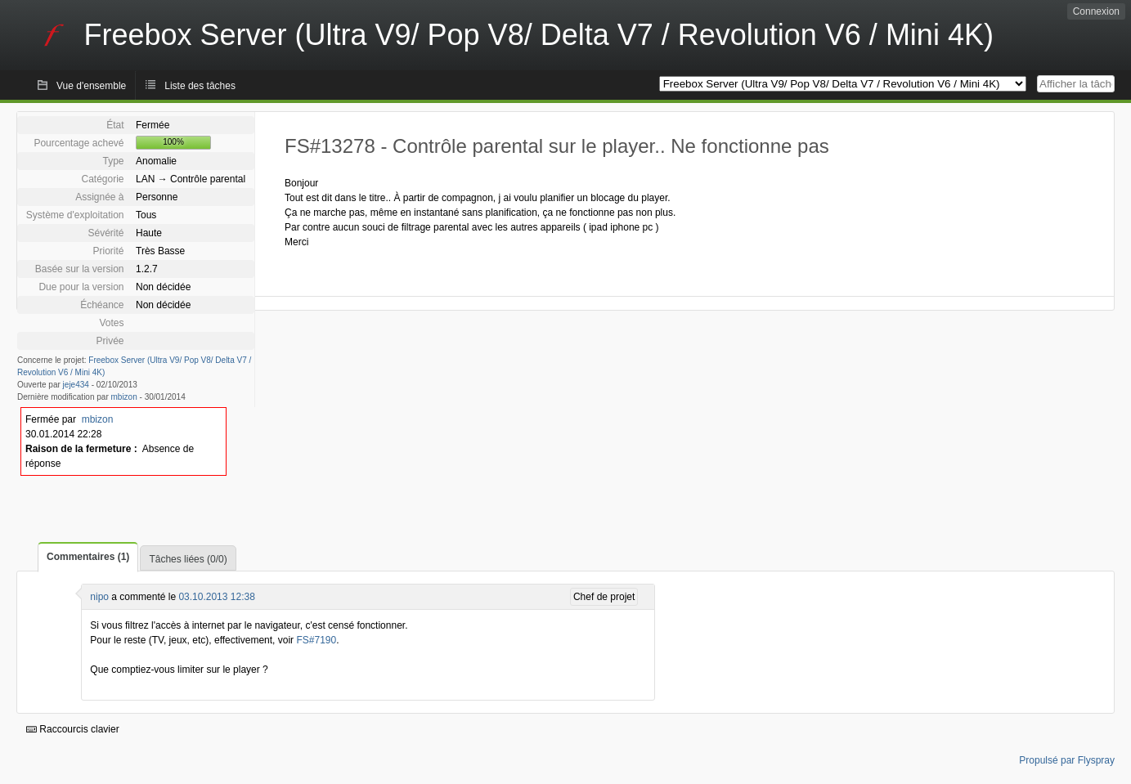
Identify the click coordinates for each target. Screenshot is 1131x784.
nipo (99, 597)
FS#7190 (316, 640)
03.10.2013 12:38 (216, 597)
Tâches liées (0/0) (188, 559)
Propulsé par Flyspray (1067, 760)
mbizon (124, 396)
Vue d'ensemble (91, 86)
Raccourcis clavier (72, 729)
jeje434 (76, 384)
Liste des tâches (200, 86)
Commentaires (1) (88, 556)
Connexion (1096, 11)
